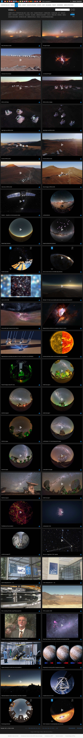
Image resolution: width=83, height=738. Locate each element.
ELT (59, 12)
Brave (5, 357)
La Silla (49, 14)
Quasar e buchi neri (13, 16)
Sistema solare (22, 16)
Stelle (38, 16)
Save (5, 383)
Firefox (5, 361)
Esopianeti (15, 14)
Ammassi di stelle (32, 16)
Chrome (5, 358)
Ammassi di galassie (41, 14)
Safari (5, 362)
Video (16, 5)
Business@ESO (60, 4)
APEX (32, 12)
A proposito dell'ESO (5, 4)
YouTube (3, 332)
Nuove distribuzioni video (47, 16)
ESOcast (63, 12)
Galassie (33, 14)
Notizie (19, 4)
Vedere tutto (11, 12)
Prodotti (54, 4)
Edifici (64, 14)
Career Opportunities (68, 4)
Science (74, 1)
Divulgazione (48, 4)
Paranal (60, 14)
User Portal (79, 1)
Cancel (11, 383)
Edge (5, 359)
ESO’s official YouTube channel (33, 332)
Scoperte (39, 4)
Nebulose (54, 14)
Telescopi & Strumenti (31, 4)
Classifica (72, 14)
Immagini (12, 4)
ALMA (28, 12)
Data (73, 16)
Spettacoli (21, 14)
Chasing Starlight (38, 12)
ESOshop (24, 4)
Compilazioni (47, 12)
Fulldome (27, 14)
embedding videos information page (8, 335)
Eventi (43, 4)
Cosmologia (54, 12)
